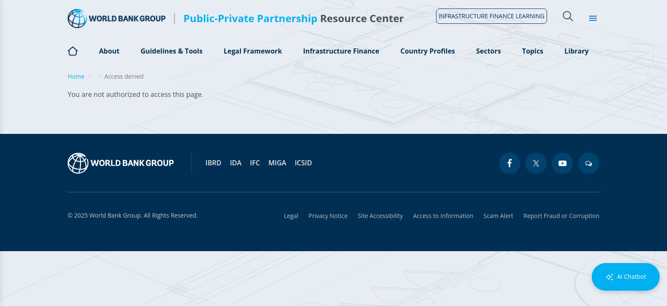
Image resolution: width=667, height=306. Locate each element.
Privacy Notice (328, 216)
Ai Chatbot (625, 276)
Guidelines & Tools (171, 51)
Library (576, 51)
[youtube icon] (562, 163)
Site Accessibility (380, 216)
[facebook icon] (509, 163)
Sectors (489, 51)
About (109, 51)
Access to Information (443, 216)
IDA (235, 162)
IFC (255, 162)
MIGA (277, 162)
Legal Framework (252, 51)
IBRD (213, 162)
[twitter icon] (536, 163)
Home (73, 55)
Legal (291, 216)
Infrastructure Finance (341, 51)
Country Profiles (427, 51)
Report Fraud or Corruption (562, 216)
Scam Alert (498, 216)
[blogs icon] (588, 163)
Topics (532, 51)
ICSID (303, 162)
